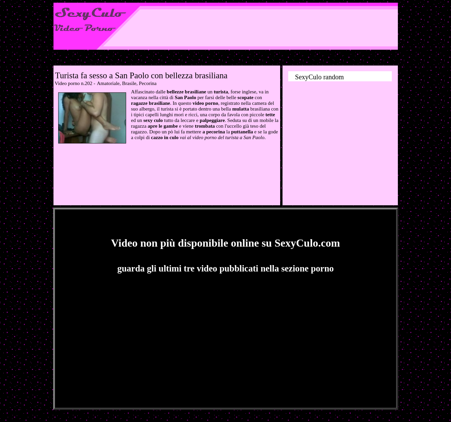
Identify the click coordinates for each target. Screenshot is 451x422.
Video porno (67, 83)
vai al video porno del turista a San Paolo (222, 137)
